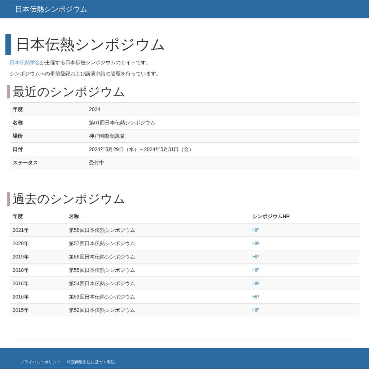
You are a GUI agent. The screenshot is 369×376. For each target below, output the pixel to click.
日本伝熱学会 (25, 62)
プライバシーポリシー (40, 362)
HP (255, 230)
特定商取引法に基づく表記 (91, 362)
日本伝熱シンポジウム (51, 9)
